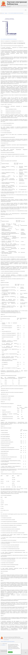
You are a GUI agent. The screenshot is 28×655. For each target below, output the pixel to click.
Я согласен (10, 652)
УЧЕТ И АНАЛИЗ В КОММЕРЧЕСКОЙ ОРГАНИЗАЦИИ (9, 39)
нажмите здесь (10, 649)
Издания (6, 13)
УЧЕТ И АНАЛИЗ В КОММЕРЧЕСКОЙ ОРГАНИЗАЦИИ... (16, 13)
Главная (3, 13)
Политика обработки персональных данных (7, 641)
